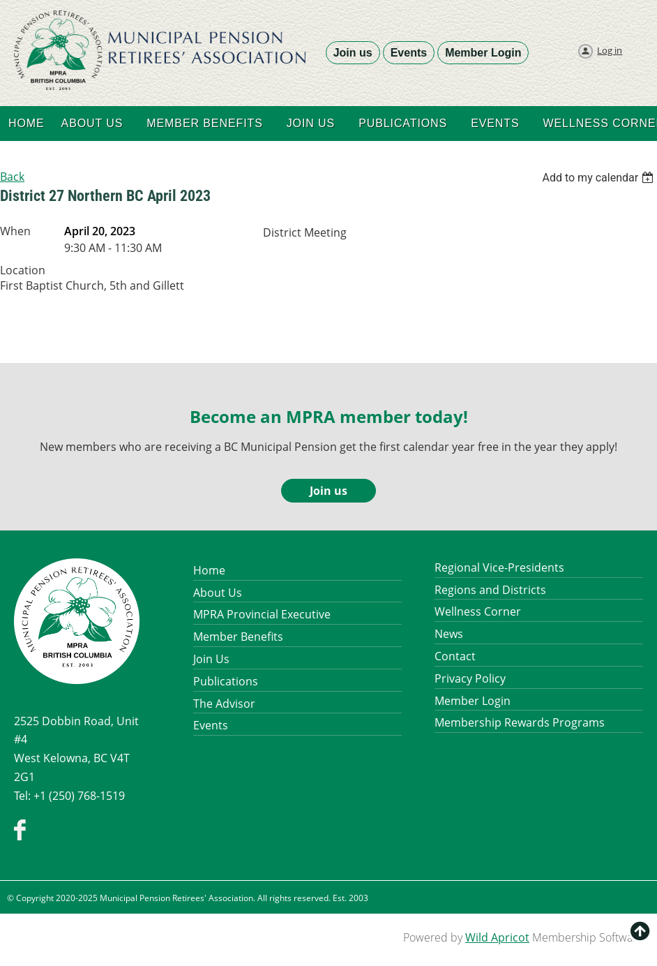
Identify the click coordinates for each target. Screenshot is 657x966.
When (15, 231)
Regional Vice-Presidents (499, 567)
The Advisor (224, 703)
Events (409, 53)
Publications (225, 681)
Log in (609, 50)
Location (22, 270)
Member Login (483, 53)
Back (12, 176)
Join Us (211, 659)
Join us (352, 53)
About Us (217, 592)
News (449, 633)
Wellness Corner (478, 611)
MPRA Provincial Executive (262, 614)
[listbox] (599, 177)
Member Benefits (238, 636)
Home (209, 570)
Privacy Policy (470, 678)
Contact (455, 656)
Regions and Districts (490, 589)
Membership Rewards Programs (520, 722)
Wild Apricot (497, 937)
